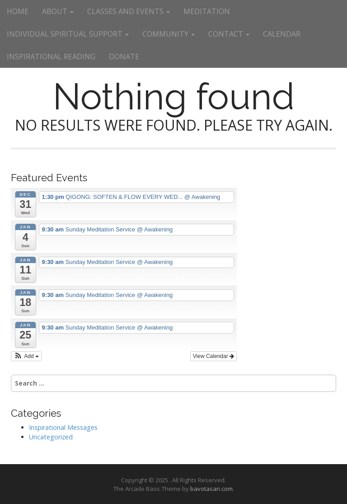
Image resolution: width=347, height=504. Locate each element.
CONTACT (228, 34)
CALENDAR (281, 34)
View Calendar (213, 356)
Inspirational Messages (63, 427)
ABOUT (58, 11)
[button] (26, 356)
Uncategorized (51, 437)
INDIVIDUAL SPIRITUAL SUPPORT (68, 34)
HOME (17, 11)
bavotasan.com (211, 489)
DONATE (124, 56)
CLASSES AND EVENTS (128, 11)
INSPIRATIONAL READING (51, 56)
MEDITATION (206, 11)
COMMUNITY (168, 34)
